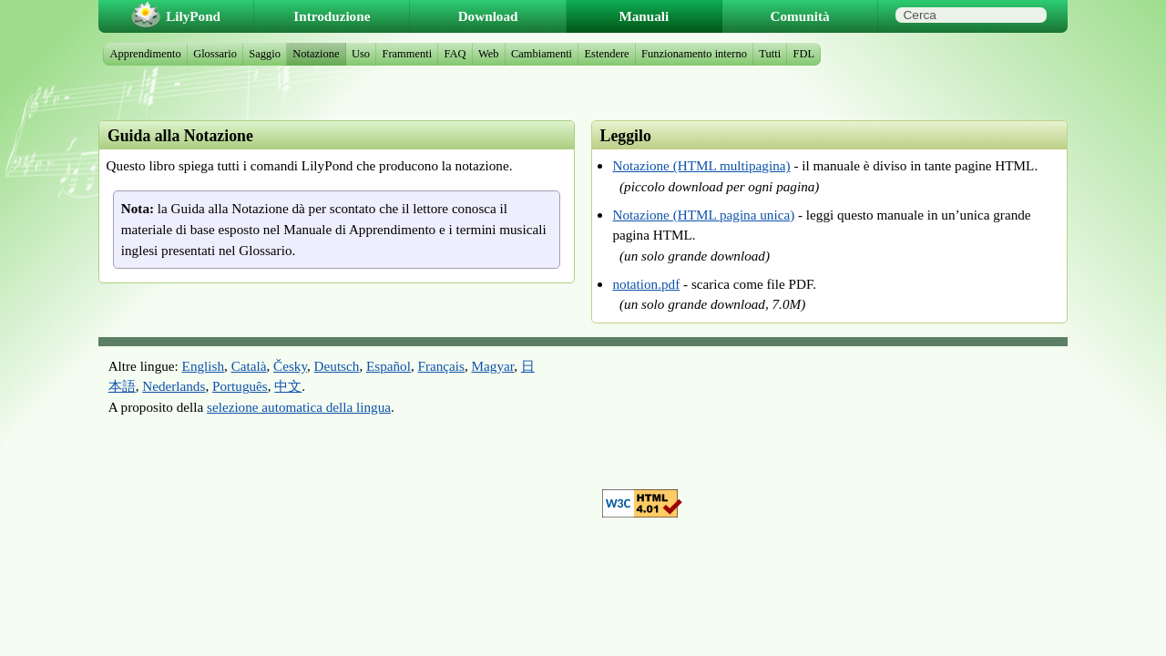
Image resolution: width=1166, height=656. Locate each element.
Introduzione (331, 16)
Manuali (644, 16)
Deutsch (337, 366)
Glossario (215, 53)
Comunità (800, 16)
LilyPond (193, 16)
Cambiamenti (541, 53)
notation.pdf (646, 284)
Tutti (770, 53)
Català (249, 366)
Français (441, 366)
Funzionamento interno (694, 53)
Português (240, 386)
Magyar (493, 366)
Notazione (315, 53)
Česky (290, 366)
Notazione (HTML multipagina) (701, 165)
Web (488, 53)
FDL (804, 53)
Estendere (607, 53)
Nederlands (173, 386)
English (203, 366)
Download (488, 16)
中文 (288, 386)
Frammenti (407, 53)
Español (388, 366)
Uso (361, 53)
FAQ (455, 53)
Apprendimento (145, 53)
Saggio (265, 53)
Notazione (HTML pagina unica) (703, 214)
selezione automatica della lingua (299, 407)
